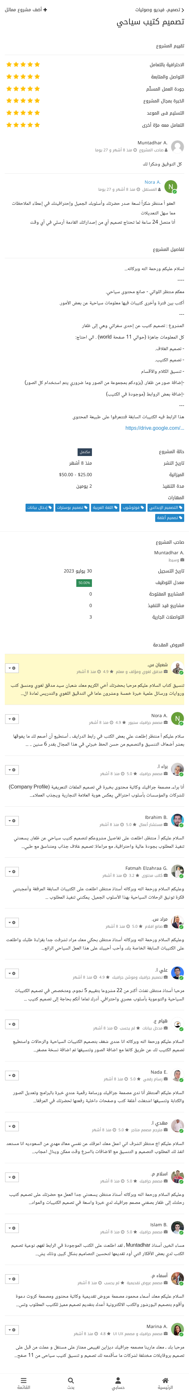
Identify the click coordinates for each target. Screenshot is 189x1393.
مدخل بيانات (152, 1028)
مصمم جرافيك (151, 773)
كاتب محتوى (152, 875)
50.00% (84, 583)
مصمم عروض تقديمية (145, 1282)
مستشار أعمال (151, 824)
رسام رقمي (153, 1079)
